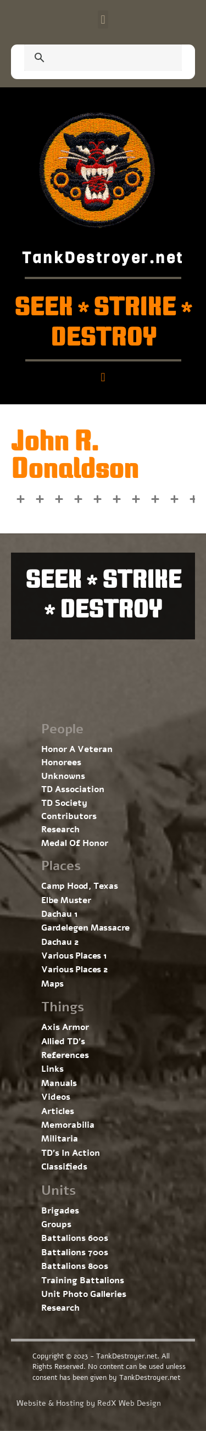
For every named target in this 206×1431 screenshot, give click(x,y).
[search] (89, 58)
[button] (103, 19)
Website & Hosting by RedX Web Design (88, 1403)
